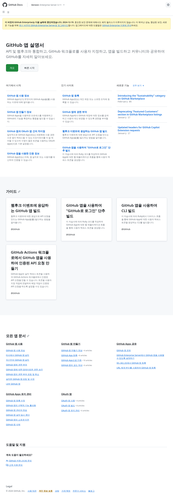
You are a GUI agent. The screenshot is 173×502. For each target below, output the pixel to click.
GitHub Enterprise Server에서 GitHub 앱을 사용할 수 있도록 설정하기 (140, 357)
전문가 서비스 (79, 490)
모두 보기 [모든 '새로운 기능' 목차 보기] (138, 85)
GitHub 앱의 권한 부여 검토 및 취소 (22, 374)
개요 (12, 67)
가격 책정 (65, 490)
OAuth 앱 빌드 (72, 405)
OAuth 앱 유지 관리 (75, 410)
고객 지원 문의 (14, 465)
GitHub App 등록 (74, 355)
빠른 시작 (29, 67)
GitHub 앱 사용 (14, 344)
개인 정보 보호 (45, 490)
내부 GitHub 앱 (13, 383)
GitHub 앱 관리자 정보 (16, 410)
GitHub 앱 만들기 (70, 344)
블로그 (91, 490)
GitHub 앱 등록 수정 (15, 400)
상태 (57, 490)
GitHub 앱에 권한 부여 (16, 364)
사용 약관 (32, 490)
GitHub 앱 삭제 (13, 424)
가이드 (13, 191)
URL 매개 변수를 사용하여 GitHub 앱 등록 (136, 367)
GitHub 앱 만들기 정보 (76, 350)
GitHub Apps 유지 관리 (18, 394)
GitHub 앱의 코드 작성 (76, 365)
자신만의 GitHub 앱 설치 (17, 360)
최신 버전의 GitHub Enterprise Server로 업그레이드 (43, 25)
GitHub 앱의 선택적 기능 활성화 (21, 405)
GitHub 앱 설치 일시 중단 (18, 415)
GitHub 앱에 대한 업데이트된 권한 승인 (24, 369)
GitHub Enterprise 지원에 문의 (116, 25)
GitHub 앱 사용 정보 (15, 350)
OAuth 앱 (66, 394)
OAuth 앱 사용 (72, 400)
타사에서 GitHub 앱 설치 (17, 355)
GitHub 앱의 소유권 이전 (17, 419)
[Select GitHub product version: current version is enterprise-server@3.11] (48, 5)
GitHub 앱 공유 (124, 350)
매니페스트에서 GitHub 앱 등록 (131, 363)
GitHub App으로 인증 (76, 360)
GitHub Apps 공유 (127, 344)
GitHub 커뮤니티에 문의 (19, 460)
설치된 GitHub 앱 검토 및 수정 (20, 379)
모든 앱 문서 (17, 335)
